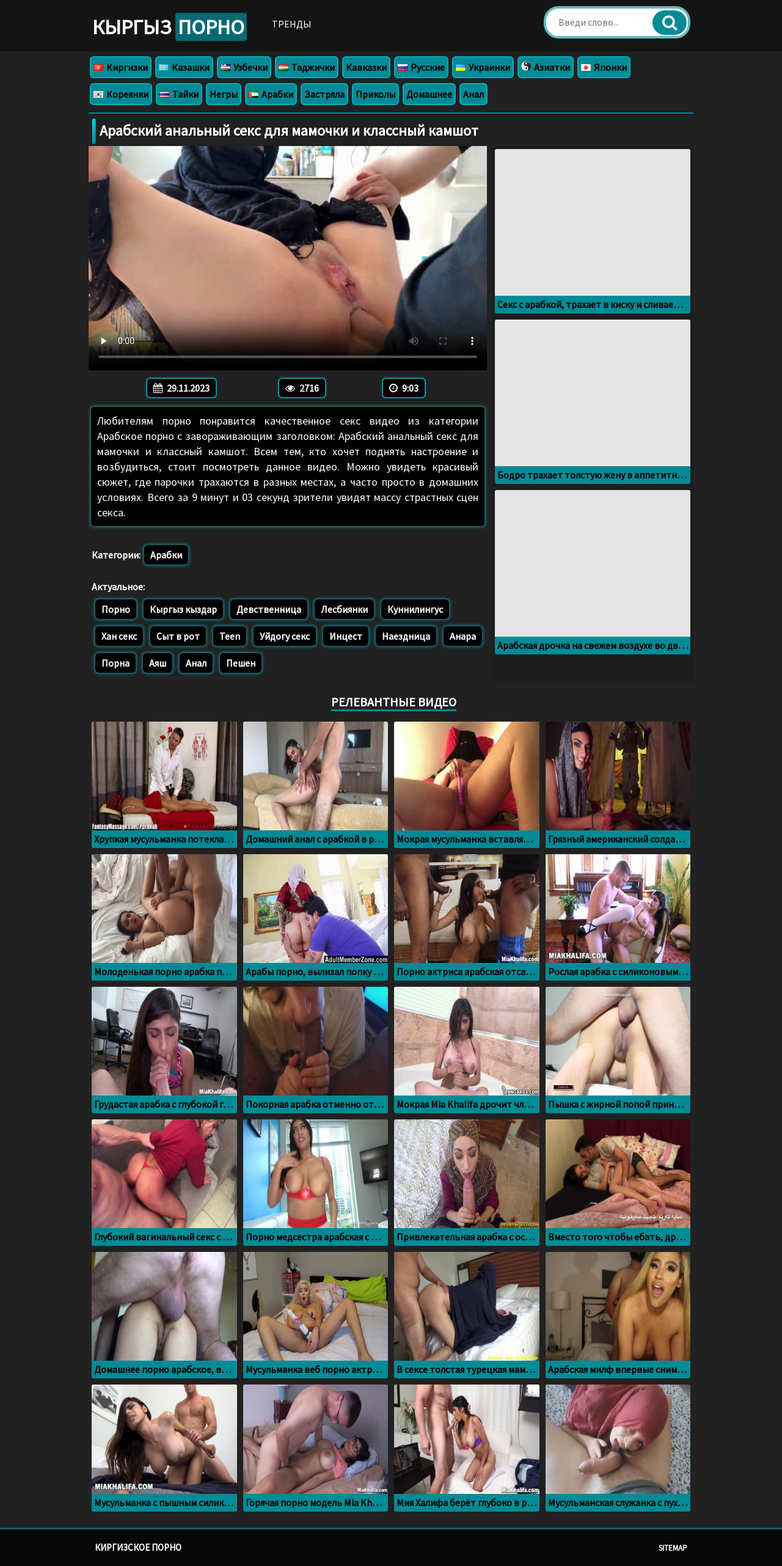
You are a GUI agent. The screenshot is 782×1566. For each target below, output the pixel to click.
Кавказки (366, 67)
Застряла (324, 94)
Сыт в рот (178, 636)
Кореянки (120, 94)
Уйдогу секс (285, 636)
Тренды (292, 24)
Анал (473, 94)
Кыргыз (169, 27)
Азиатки (545, 67)
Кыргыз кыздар (183, 609)
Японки (604, 67)
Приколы (375, 94)
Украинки (483, 67)
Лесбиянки (344, 609)
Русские (421, 67)
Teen (229, 636)
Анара (463, 636)
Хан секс (119, 636)
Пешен (240, 663)
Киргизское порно (138, 1547)
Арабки (271, 94)
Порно (115, 609)
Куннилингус (415, 609)
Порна (115, 663)
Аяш (157, 663)
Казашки (184, 67)
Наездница (406, 636)
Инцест (345, 636)
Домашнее (429, 94)
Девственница (268, 609)
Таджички (307, 67)
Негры (224, 94)
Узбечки (244, 67)
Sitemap (673, 1548)
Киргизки (120, 67)
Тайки (179, 94)
